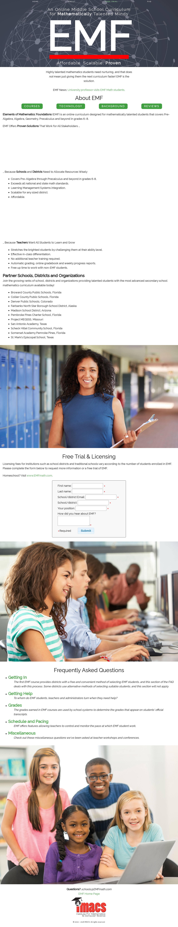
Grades (15, 705)
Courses (32, 106)
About (71, 1)
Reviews (151, 106)
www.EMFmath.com (39, 475)
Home (35, 1)
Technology (70, 106)
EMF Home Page (89, 893)
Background (113, 106)
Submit (86, 530)
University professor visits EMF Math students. (96, 90)
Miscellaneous (21, 733)
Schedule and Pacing (28, 721)
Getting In (17, 677)
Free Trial (111, 1)
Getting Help (20, 693)
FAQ (149, 1)
